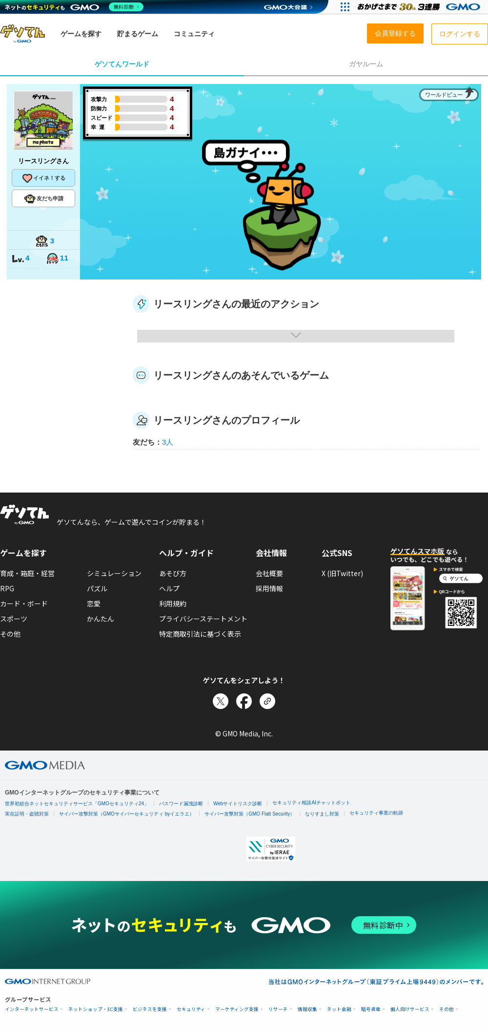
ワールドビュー (444, 95)
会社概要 (269, 573)
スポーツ (13, 619)
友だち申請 (43, 199)
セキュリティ (191, 1009)
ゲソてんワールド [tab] (122, 64)
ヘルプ (169, 588)
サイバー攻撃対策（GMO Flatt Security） (249, 814)
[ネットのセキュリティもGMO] (74, 7)
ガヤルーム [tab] (366, 64)
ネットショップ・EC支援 (95, 1009)
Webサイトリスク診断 (237, 803)
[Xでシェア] (220, 701)
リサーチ (278, 1009)
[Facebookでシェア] (244, 701)
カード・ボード (24, 603)
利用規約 (172, 603)
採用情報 (269, 588)
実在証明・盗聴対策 (27, 814)
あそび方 (172, 573)
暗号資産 (371, 1009)
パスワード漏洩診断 (181, 803)
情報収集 (307, 1009)
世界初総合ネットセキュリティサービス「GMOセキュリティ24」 (77, 803)
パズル (97, 588)
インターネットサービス (32, 1009)
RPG (7, 588)
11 (57, 258)
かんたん (100, 619)
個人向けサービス (409, 1009)
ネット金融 (339, 1009)
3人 (167, 442)
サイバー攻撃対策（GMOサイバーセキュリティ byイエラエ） (126, 814)
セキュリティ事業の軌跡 (376, 813)
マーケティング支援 (237, 1009)
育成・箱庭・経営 (27, 573)
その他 (10, 634)
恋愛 (94, 603)
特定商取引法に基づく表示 (200, 634)
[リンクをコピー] (267, 701)
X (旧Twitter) (342, 573)
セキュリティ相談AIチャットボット (311, 802)
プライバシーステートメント (203, 619)
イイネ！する (43, 178)
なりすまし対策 (322, 814)
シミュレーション (114, 573)
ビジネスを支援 (150, 1009)
